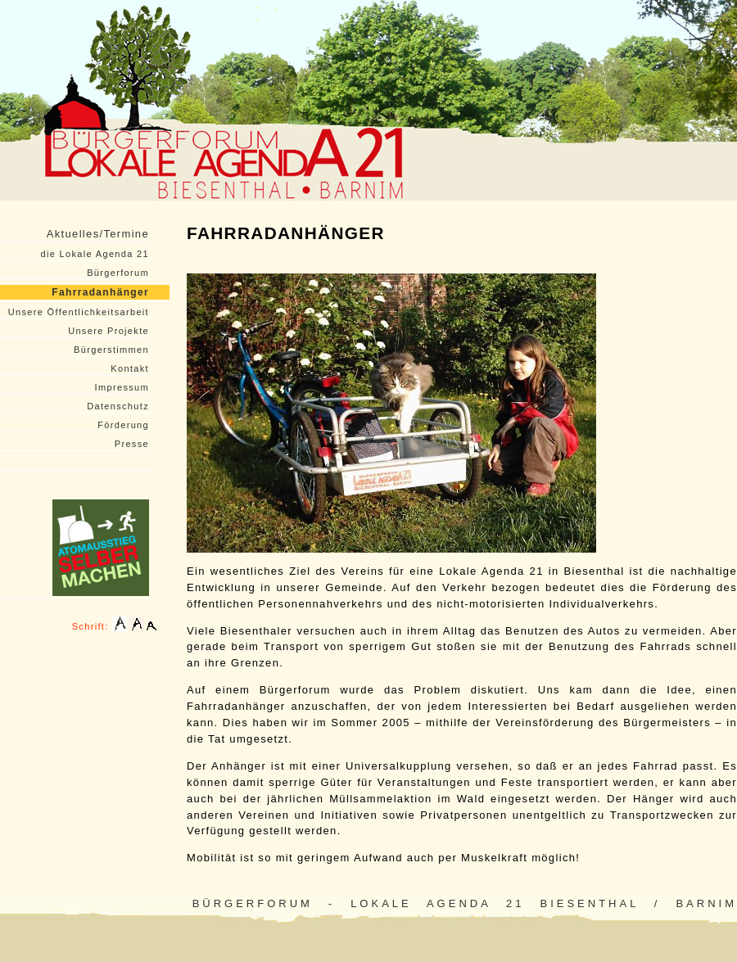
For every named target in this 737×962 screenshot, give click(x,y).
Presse (132, 444)
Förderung (123, 425)
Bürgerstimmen (111, 350)
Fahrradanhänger (100, 292)
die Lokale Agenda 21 (95, 254)
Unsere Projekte (108, 331)
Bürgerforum (118, 273)
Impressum (122, 387)
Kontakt (130, 368)
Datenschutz (118, 406)
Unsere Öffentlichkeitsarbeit (78, 312)
